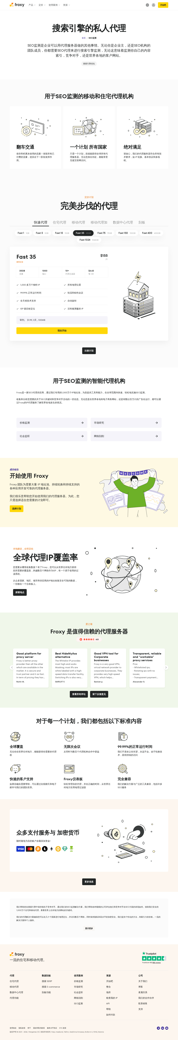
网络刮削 (78, 998)
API (108, 1003)
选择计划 (16, 508)
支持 (140, 1009)
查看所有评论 (79, 694)
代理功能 (14, 998)
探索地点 (19, 592)
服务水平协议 (52, 1028)
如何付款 (110, 1014)
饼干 (29, 1028)
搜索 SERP (47, 981)
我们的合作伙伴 (146, 998)
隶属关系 (142, 992)
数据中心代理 (123, 222)
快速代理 (40, 222)
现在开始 (62, 330)
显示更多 (89, 928)
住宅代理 (59, 222)
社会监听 (78, 992)
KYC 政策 (62, 1028)
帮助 (108, 1009)
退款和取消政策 (39, 1028)
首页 (84, 38)
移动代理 (78, 222)
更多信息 (89, 881)
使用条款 (13, 1028)
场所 (108, 992)
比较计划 (89, 350)
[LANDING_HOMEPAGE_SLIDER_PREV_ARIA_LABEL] (12, 667)
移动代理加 (99, 222)
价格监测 (78, 981)
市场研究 (78, 986)
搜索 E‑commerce (51, 986)
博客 (140, 986)
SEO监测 (78, 1003)
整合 (108, 986)
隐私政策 (22, 1028)
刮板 (142, 222)
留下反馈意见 (99, 694)
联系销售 (142, 1003)
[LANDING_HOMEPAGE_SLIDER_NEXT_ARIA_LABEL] (166, 667)
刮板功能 (46, 992)
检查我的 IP (112, 998)
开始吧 (163, 5)
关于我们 (142, 981)
